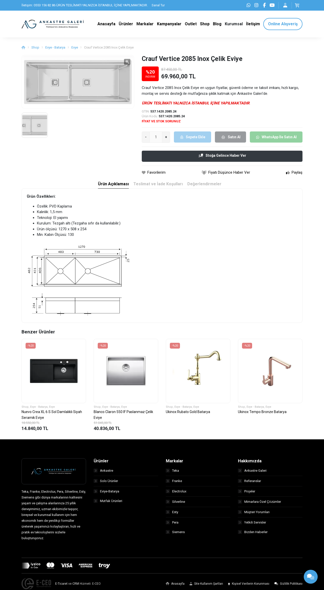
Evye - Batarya (55, 50)
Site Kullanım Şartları (206, 586)
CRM (75, 586)
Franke (174, 483)
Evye (74, 50)
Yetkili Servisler (252, 524)
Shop (35, 50)
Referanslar (249, 483)
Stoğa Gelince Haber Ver (222, 158)
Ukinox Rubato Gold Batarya (188, 414)
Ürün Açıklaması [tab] (112, 186)
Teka (172, 472)
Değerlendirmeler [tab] (205, 186)
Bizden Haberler (253, 535)
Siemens (175, 535)
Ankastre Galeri (252, 472)
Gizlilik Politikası (288, 586)
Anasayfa (175, 586)
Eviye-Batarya (106, 493)
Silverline (175, 504)
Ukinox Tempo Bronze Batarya (262, 414)
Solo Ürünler (106, 483)
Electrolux (176, 493)
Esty (172, 514)
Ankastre (103, 472)
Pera (172, 524)
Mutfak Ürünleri (108, 504)
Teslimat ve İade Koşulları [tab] (158, 186)
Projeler (246, 493)
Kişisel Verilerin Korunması (248, 586)
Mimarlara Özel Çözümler (259, 504)
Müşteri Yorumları (254, 514)
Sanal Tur (158, 5)
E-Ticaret (61, 586)
